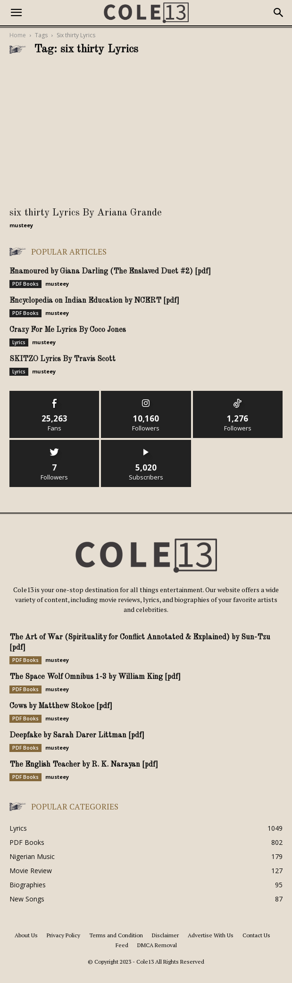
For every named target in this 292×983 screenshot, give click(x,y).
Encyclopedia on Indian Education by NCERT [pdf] (94, 301)
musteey (21, 225)
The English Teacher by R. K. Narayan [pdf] (83, 764)
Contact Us (256, 935)
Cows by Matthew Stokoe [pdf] (60, 706)
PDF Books (25, 284)
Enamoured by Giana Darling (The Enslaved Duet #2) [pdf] (110, 271)
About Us (26, 935)
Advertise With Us (211, 935)
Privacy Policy (63, 935)
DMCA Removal (157, 945)
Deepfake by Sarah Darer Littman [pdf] (76, 735)
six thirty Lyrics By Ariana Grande (85, 213)
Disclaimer (165, 935)
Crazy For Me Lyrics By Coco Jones (67, 330)
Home (17, 35)
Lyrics (18, 342)
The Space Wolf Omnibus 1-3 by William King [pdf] (95, 677)
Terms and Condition (116, 935)
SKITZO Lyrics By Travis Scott (62, 359)
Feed (122, 945)
